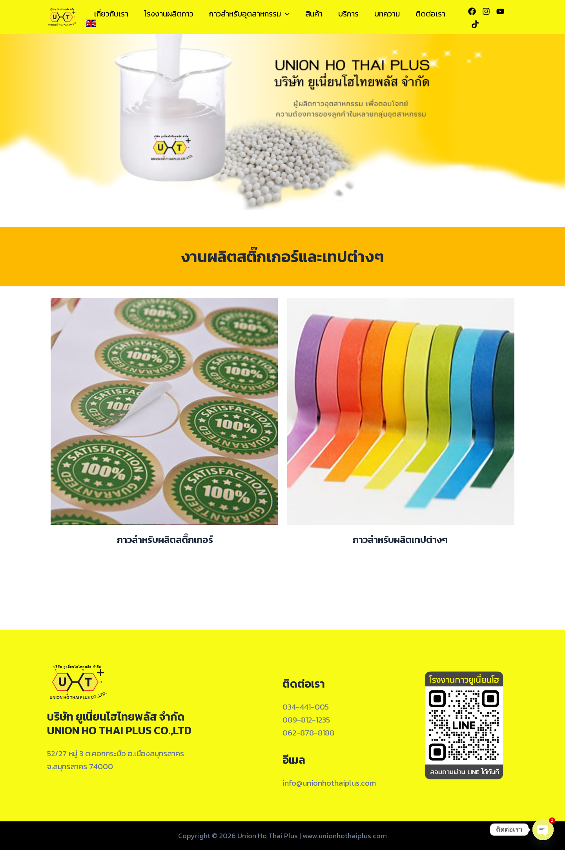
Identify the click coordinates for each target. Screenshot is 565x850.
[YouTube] (500, 11)
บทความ (387, 14)
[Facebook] (472, 11)
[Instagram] (486, 11)
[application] (285, 14)
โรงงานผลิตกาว (168, 14)
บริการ (348, 14)
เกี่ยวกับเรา (111, 14)
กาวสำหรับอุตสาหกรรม (249, 14)
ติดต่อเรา (430, 14)
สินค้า (314, 14)
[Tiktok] (475, 24)
